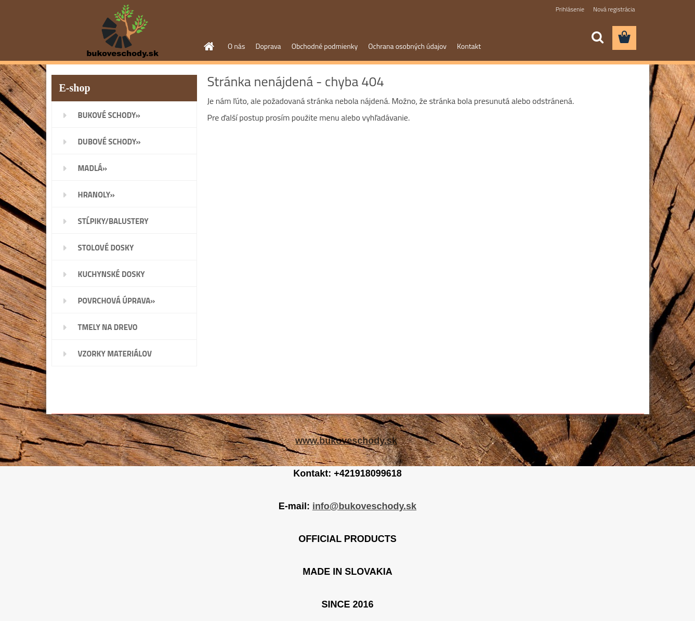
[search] (597, 37)
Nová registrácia (614, 9)
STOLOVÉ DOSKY (106, 248)
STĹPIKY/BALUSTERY (113, 221)
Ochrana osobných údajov (407, 46)
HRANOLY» (96, 195)
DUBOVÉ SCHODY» (109, 142)
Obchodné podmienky (325, 46)
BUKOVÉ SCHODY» (109, 115)
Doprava (268, 46)
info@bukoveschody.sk (364, 506)
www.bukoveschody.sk (346, 440)
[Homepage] (208, 46)
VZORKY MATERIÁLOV (115, 354)
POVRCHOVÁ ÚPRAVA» (116, 301)
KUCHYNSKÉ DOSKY (111, 274)
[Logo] (122, 31)
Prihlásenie (570, 9)
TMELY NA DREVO (108, 327)
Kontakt (469, 46)
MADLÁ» (93, 168)
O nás (236, 46)
